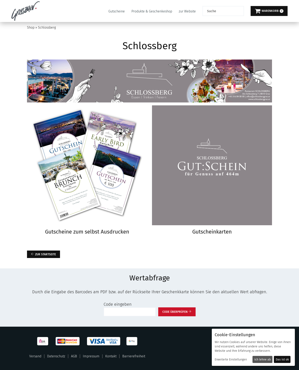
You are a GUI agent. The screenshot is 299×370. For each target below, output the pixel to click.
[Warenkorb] (269, 11)
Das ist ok (282, 359)
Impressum (91, 356)
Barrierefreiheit (133, 356)
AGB (74, 356)
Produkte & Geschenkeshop (151, 11)
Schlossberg (47, 27)
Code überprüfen (174, 312)
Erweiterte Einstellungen (231, 359)
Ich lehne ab (262, 359)
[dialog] (253, 347)
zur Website (187, 11)
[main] (149, 169)
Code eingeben (118, 304)
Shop (30, 27)
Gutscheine (116, 11)
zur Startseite (45, 254)
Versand (35, 356)
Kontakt (110, 356)
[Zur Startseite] (25, 11)
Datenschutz (56, 356)
